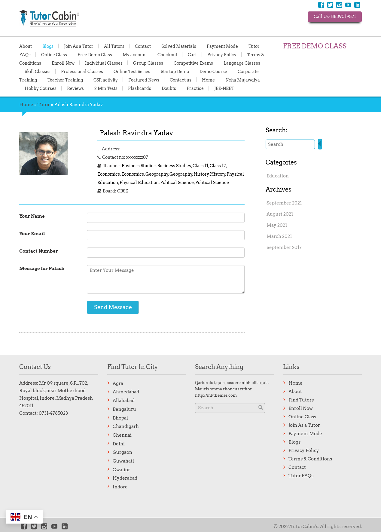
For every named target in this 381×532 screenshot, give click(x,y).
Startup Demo (175, 71)
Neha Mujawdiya (242, 79)
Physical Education (139, 182)
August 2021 (280, 214)
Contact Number (38, 251)
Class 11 (200, 165)
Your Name (32, 216)
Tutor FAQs (300, 475)
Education (278, 176)
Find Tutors (301, 400)
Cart (192, 54)
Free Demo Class (95, 54)
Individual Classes (104, 62)
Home (208, 79)
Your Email (32, 233)
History (201, 174)
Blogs (47, 46)
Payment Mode (222, 46)
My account (135, 54)
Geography (156, 174)
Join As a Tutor (78, 46)
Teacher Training (65, 79)
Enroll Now (63, 62)
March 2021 (279, 236)
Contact (143, 46)
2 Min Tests (105, 88)
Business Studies (139, 165)
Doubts (169, 88)
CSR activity (105, 79)
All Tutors (114, 46)
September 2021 (284, 203)
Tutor (44, 104)
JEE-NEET (224, 88)
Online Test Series (132, 71)
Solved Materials (178, 46)
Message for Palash (41, 268)
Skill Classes (37, 71)
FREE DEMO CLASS (314, 46)
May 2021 (277, 225)
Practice (195, 88)
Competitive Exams (193, 62)
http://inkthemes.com (216, 395)
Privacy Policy (221, 54)
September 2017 (284, 247)
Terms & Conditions (310, 459)
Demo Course (213, 71)
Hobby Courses (40, 88)
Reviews (75, 88)
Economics (108, 174)
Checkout (167, 54)
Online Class (54, 54)
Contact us (180, 79)
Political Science (177, 182)
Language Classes (242, 62)
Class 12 (218, 165)
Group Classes (148, 62)
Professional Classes (82, 71)
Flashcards (139, 88)
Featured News (143, 79)
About (25, 46)
